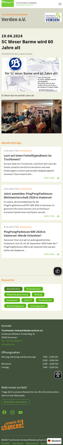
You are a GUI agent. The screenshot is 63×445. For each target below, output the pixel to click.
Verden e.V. (13, 19)
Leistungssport (37, 305)
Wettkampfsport (15, 305)
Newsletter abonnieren (15, 401)
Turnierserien (44, 300)
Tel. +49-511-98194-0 (11, 340)
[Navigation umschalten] (60, 4)
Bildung (38, 294)
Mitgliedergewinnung (17, 294)
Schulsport (12, 300)
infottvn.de (8, 344)
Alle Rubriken (13, 288)
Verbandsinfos (33, 288)
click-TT (28, 300)
